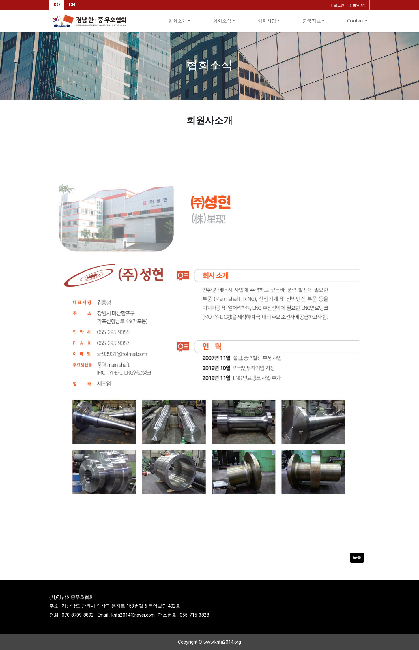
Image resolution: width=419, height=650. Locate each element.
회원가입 (358, 5)
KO (57, 4)
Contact (355, 21)
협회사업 (267, 21)
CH (72, 4)
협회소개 (177, 21)
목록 (357, 557)
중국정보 (311, 21)
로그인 (337, 5)
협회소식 (222, 21)
